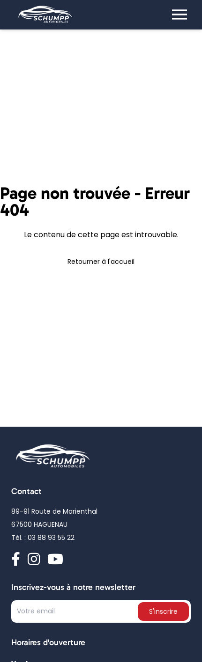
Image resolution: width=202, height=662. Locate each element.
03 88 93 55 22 (51, 538)
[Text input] (75, 613)
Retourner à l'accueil (101, 262)
